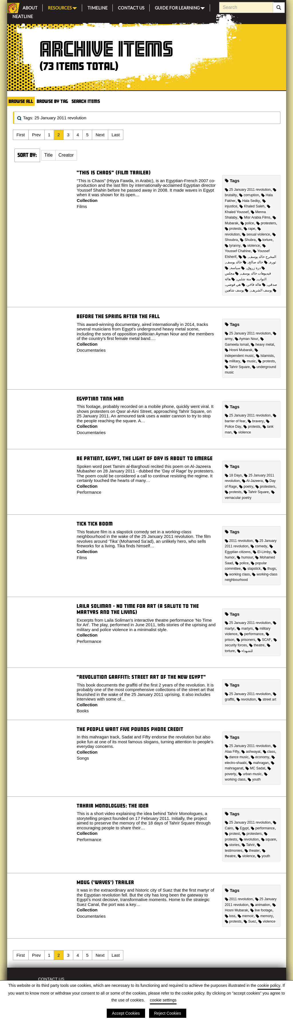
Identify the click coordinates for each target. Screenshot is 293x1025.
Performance (89, 492)
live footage (261, 910)
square (268, 839)
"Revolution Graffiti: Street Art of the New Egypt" (141, 676)
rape (249, 229)
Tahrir (248, 845)
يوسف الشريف (264, 290)
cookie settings (163, 1000)
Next (100, 134)
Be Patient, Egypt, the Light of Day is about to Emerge (145, 458)
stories (232, 845)
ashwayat (250, 752)
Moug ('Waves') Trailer (105, 882)
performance (252, 634)
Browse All (21, 101)
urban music (250, 774)
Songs (83, 758)
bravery (256, 421)
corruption (249, 195)
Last (116, 134)
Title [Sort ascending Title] (48, 155)
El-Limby (262, 552)
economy (260, 757)
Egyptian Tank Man (100, 398)
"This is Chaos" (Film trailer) (114, 172)
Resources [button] (62, 7)
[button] (48, 155)
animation (260, 905)
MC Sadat (255, 768)
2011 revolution (239, 541)
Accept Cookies (126, 1013)
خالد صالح (258, 262)
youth (254, 779)
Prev (36, 134)
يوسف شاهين (237, 290)
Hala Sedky (249, 201)
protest (232, 834)
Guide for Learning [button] (180, 7)
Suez (250, 921)
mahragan (258, 763)
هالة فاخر (257, 285)
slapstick (251, 569)
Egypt (242, 828)
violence (251, 246)
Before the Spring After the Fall (118, 316)
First (21, 134)
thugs (269, 569)
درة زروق (256, 268)
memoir (246, 916)
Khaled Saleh (251, 206)
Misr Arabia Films (254, 217)
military (232, 361)
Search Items (86, 101)
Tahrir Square (237, 367)
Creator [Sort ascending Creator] (66, 155)
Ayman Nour (246, 339)
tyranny (233, 246)
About (30, 7)
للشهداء (245, 651)
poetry (246, 487)
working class (237, 574)
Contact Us (131, 7)
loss (230, 916)
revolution (246, 699)
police (247, 223)
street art (267, 699)
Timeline (97, 7)
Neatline (22, 15)
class (269, 752)
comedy (259, 546)
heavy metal (262, 345)
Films (82, 206)
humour (245, 557)
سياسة (238, 268)
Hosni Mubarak (238, 350)
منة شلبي (246, 279)
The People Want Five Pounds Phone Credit (130, 729)
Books (83, 710)
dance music (237, 757)
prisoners (246, 640)
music (249, 361)
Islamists (265, 356)
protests (233, 229)
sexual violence (256, 234)
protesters (266, 223)
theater (252, 851)
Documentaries (91, 350)
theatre (256, 645)
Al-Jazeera (252, 481)
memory (264, 916)
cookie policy (269, 985)
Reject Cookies (167, 1013)
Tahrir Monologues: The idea (113, 805)
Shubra (248, 240)
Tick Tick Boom (95, 523)
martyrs (245, 629)
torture (265, 240)
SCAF (264, 640)
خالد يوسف (236, 262)
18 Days (233, 475)
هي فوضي (235, 285)
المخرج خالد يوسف (257, 257)
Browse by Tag (52, 101)
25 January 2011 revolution (248, 190)
